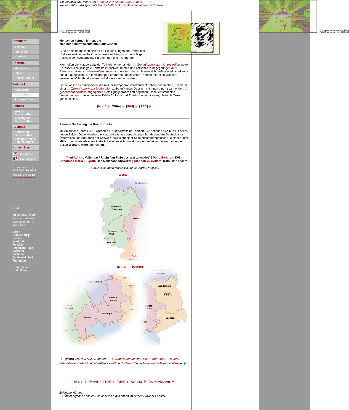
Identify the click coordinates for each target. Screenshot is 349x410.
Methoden (20, 68)
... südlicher (20, 270)
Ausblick (18, 126)
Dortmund (158, 358)
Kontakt (158, 5)
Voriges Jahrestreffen (22, 113)
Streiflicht (19, 41)
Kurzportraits (123, 1)
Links (17, 73)
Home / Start (21, 147)
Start (93, 1)
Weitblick (105, 1)
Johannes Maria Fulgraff (77, 161)
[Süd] (132, 106)
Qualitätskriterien (138, 5)
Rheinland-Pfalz (22, 247)
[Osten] (137, 266)
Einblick (18, 106)
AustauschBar (22, 99)
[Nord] (104, 106)
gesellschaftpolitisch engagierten (81, 92)
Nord (101, 5)
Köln (114, 363)
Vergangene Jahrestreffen (22, 119)
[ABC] (145, 106)
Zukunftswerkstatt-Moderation (91, 88)
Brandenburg (20, 235)
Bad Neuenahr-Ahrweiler (132, 358)
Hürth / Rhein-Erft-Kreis (92, 363)
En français (23, 159)
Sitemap (18, 46)
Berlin (16, 231)
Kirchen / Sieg (130, 363)
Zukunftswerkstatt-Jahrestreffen (158, 64)
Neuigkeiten (21, 89)
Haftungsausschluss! (23, 177)
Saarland (18, 251)
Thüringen (19, 260)
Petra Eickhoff (163, 157)
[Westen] (124, 174)
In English (22, 154)
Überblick (19, 63)
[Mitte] (117, 266)
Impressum (20, 51)
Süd (120, 5)
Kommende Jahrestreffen (22, 133)
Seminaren (66, 71)
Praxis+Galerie (23, 77)
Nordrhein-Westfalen (19, 243)
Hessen (17, 238)
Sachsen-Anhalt (22, 257)
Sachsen (18, 254)
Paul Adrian (75, 157)
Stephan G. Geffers (148, 161)
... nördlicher (20, 267)
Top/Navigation (161, 381)
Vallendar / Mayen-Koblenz (161, 363)
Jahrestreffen (95, 71)
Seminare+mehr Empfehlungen (23, 140)
